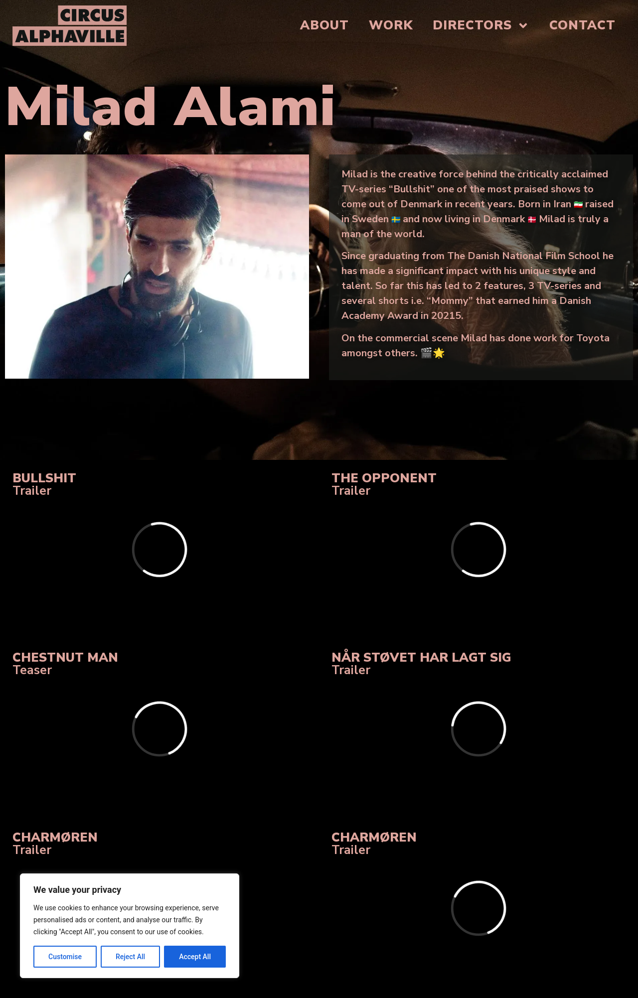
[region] (129, 925)
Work (391, 25)
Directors (481, 25)
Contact (582, 25)
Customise (65, 957)
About (324, 25)
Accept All (195, 957)
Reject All (130, 957)
